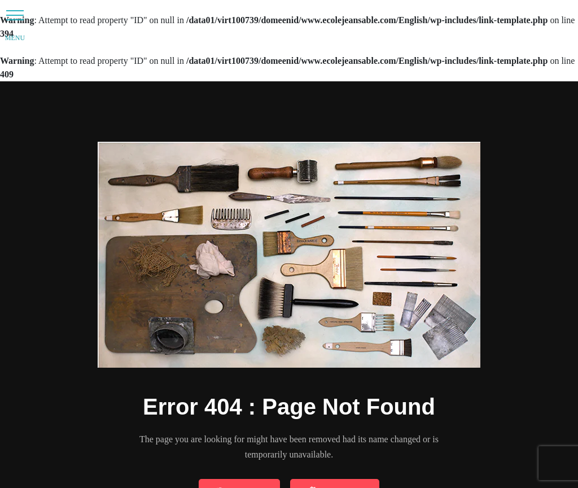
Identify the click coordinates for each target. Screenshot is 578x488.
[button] (15, 15)
